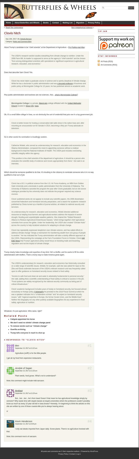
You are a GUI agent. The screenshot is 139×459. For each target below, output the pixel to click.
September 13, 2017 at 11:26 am (26, 371)
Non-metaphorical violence (82, 28)
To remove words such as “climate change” (28, 326)
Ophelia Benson (26, 39)
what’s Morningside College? (66, 95)
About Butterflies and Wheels (27, 23)
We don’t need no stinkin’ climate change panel (30, 323)
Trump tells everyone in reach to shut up (27, 333)
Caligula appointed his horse (22, 319)
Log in (78, 454)
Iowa (36, 106)
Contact (55, 23)
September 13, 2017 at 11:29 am (26, 393)
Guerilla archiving (17, 329)
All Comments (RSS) (109, 65)
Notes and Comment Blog (22, 41)
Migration (80, 23)
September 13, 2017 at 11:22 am (26, 348)
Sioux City (30, 106)
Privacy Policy (94, 23)
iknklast (19, 390)
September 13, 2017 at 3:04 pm (25, 424)
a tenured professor (65, 84)
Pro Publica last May (76, 47)
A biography (39, 292)
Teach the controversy (14, 28)
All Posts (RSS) (107, 61)
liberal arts (43, 103)
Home (8, 23)
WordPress (94, 451)
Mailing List (67, 23)
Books (46, 23)
